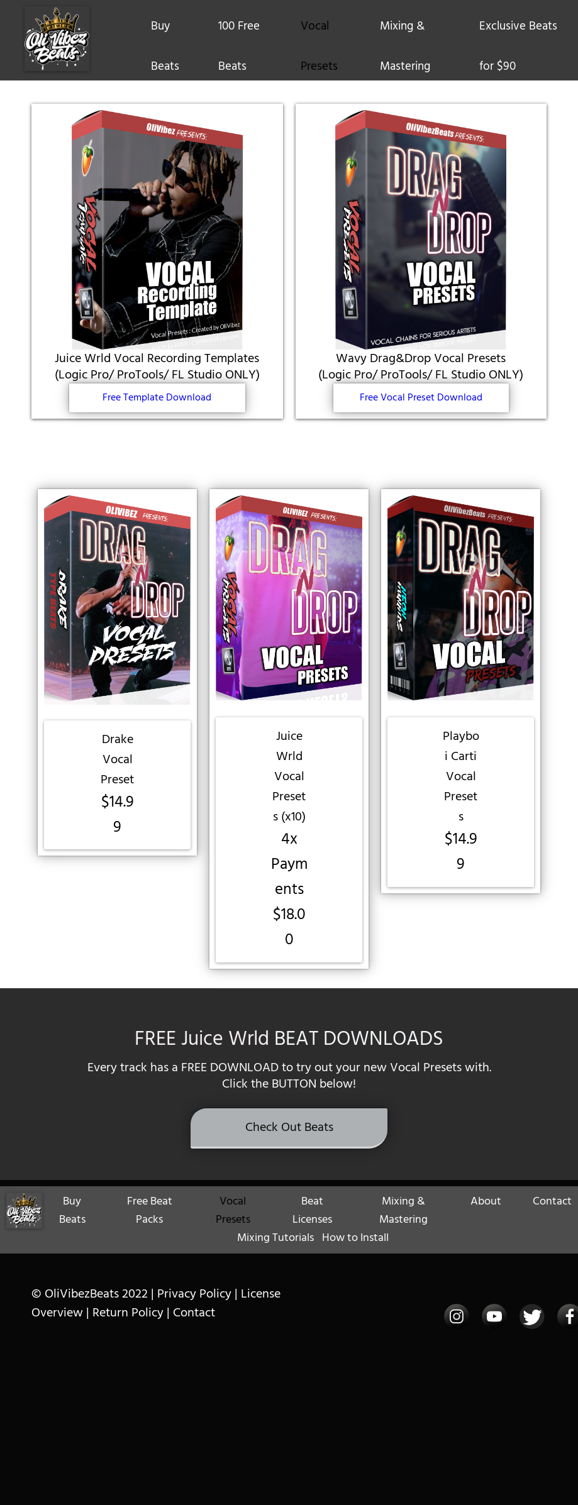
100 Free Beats (239, 46)
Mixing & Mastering (405, 46)
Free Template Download (157, 398)
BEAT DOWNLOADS (358, 1065)
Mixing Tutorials (275, 1264)
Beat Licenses (312, 1237)
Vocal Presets (319, 46)
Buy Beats (165, 46)
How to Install (355, 1264)
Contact (552, 1228)
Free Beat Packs (149, 1237)
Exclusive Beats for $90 (518, 46)
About (485, 1228)
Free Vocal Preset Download (421, 398)
